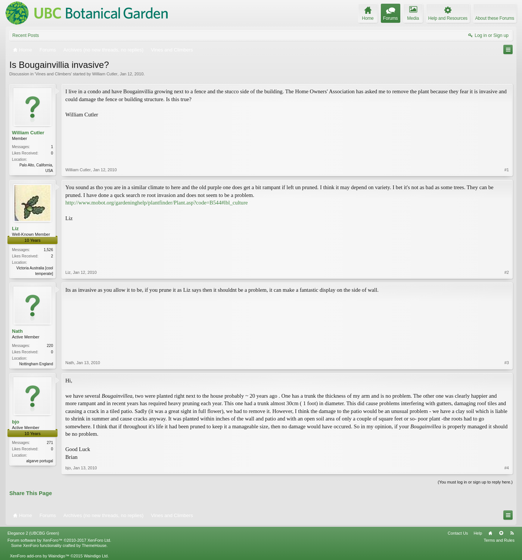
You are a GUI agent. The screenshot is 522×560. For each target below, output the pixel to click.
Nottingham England (36, 364)
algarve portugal (39, 461)
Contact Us (458, 533)
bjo (15, 422)
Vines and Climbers (53, 74)
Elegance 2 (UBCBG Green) (33, 533)
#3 (506, 362)
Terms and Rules (499, 540)
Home (490, 533)
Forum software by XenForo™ (59, 540)
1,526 (48, 250)
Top (501, 533)
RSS (512, 533)
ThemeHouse (94, 545)
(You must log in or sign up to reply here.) (475, 482)
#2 (506, 272)
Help (477, 533)
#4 (506, 468)
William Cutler (105, 74)
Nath (17, 331)
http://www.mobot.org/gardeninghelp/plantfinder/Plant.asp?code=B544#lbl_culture (156, 203)
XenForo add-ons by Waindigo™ (39, 556)
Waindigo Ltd (96, 556)
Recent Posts (25, 35)
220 (50, 346)
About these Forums (494, 18)
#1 (506, 170)
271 (50, 443)
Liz (15, 228)
